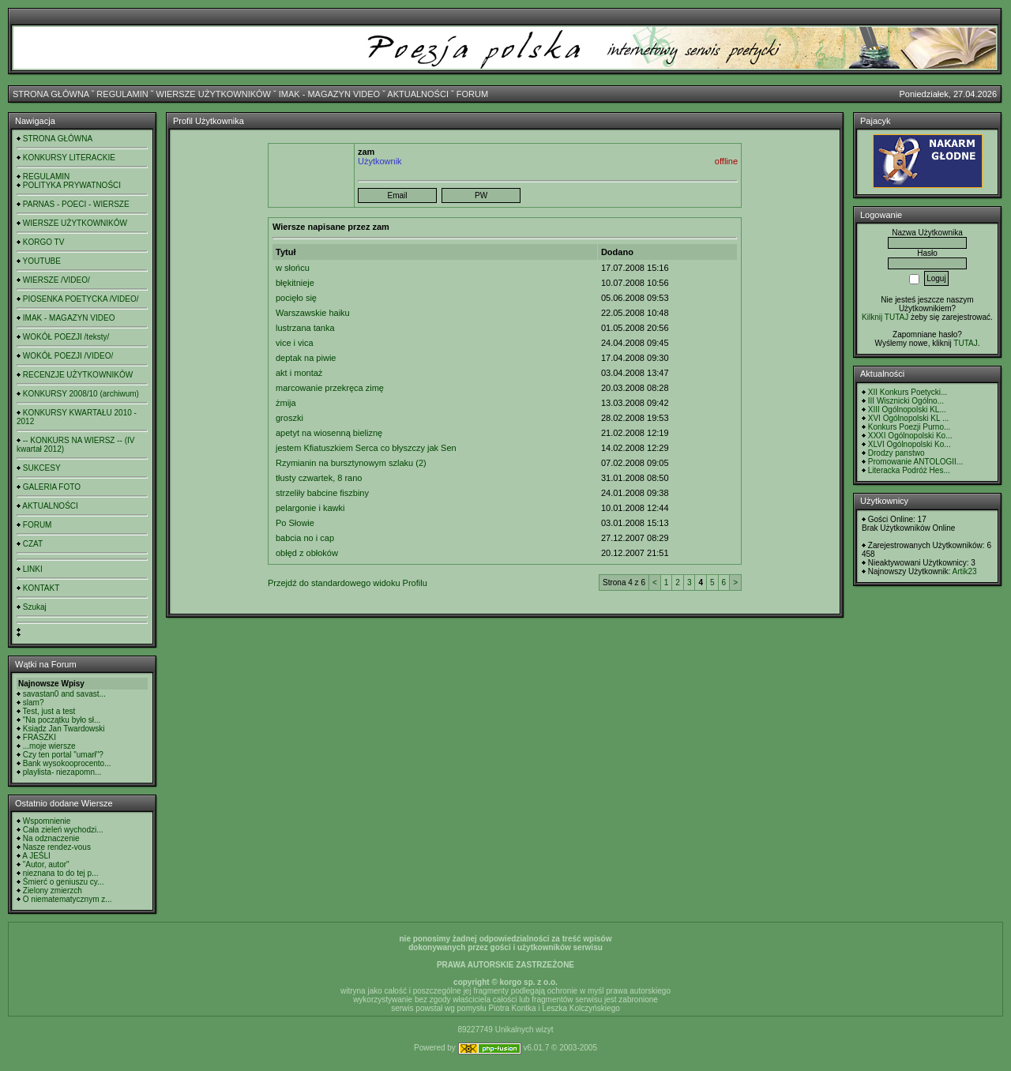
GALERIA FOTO (52, 487)
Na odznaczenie (51, 838)
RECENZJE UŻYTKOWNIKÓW (78, 374)
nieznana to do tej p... (61, 873)
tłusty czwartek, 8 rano (319, 478)
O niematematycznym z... (67, 899)
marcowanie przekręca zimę (330, 388)
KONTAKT (41, 588)
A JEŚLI (36, 855)
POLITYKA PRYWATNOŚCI (72, 185)
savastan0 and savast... (64, 694)
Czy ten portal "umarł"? (63, 754)
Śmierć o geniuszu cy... (63, 881)
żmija (286, 403)
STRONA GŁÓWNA (51, 94)
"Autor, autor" (46, 864)
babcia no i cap (305, 538)
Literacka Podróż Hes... (909, 470)
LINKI (33, 569)
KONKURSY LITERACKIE (69, 157)
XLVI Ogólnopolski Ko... (909, 444)
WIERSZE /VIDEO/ (56, 280)
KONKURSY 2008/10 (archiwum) (81, 393)
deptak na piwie (306, 358)
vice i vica (295, 343)
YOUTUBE (42, 261)
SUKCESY (42, 468)
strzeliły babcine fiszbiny (322, 493)
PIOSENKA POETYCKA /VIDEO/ (81, 299)
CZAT (33, 543)
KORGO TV (44, 242)
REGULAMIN (122, 94)
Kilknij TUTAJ (885, 317)
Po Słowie (295, 523)
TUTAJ (965, 343)
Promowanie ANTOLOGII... (915, 461)
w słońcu (293, 267)
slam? (33, 702)
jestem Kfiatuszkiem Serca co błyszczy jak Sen (366, 448)
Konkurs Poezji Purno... (909, 427)
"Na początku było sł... (62, 720)
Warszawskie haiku (313, 313)
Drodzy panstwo (896, 453)
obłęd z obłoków (307, 553)
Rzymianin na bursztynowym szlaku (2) (351, 463)
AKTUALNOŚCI (418, 94)
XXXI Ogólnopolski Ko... (910, 435)
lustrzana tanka (305, 328)
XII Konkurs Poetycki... (908, 392)
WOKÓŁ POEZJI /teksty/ (66, 337)
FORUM (472, 94)
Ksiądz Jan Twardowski (64, 728)
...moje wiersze (49, 746)
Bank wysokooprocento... (67, 763)
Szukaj (35, 607)
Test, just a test (49, 711)
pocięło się (296, 298)
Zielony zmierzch (52, 890)
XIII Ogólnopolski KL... (907, 409)
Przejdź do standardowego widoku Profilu (347, 583)
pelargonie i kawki (310, 508)
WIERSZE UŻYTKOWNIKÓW (213, 94)
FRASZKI (39, 737)
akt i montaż (299, 373)
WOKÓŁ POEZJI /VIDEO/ (68, 355)
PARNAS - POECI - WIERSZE (76, 204)
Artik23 (964, 571)
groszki (289, 418)
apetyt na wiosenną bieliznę (329, 433)
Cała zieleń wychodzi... (63, 829)
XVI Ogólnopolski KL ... (908, 418)
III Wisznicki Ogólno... (906, 400)
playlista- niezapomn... (62, 772)
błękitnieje (295, 282)
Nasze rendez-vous (57, 847)
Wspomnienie (47, 821)
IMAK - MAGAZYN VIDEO (329, 94)
